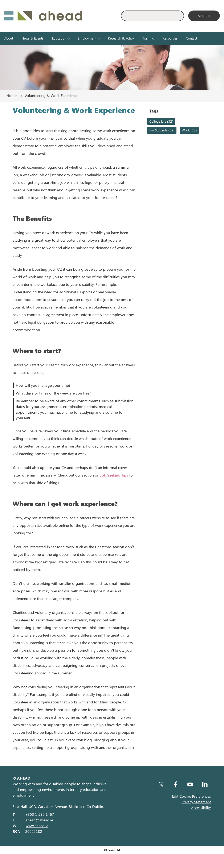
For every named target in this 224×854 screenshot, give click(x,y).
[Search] (204, 16)
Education (59, 38)
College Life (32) (161, 121)
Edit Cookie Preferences (191, 796)
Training (148, 38)
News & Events (32, 38)
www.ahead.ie (37, 825)
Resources (170, 38)
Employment (87, 38)
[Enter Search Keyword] (152, 16)
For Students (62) (162, 130)
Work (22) (189, 130)
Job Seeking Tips (114, 475)
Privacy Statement (196, 801)
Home (11, 95)
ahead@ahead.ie (39, 819)
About (8, 38)
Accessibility (201, 807)
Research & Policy (121, 38)
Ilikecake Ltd (112, 850)
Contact (191, 38)
